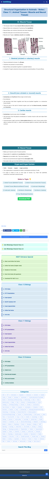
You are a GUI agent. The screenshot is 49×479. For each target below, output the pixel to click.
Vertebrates (42, 438)
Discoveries (4, 409)
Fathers (44, 414)
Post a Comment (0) (24, 236)
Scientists (43, 436)
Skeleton (4, 438)
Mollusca (10, 424)
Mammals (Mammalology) (26, 421)
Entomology (12, 412)
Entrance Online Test (22, 412)
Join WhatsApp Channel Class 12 (13, 249)
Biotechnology (27, 399)
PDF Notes (6, 289)
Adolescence (28, 394)
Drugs (17, 409)
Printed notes (30, 431)
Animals (3, 397)
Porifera (10, 431)
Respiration (4, 436)
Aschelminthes (24, 397)
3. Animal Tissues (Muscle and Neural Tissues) (16, 186)
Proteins (4, 434)
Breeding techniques (31, 402)
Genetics (27, 416)
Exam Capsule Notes (9, 306)
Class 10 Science (5, 407)
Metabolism (36, 421)
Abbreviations (14, 394)
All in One (6, 315)
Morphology (16, 424)
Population (4, 431)
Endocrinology (5, 412)
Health (41, 416)
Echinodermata (23, 409)
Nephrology (4, 426)
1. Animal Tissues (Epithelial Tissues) (13, 182)
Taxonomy (24, 438)
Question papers (18, 434)
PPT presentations (8, 329)
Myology (35, 424)
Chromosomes (36, 404)
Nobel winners (19, 426)
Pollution (31, 429)
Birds (34, 399)
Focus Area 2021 (10, 416)
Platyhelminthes (24, 429)
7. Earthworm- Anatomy (40, 190)
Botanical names (5, 402)
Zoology (29, 441)
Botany (12, 402)
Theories (30, 438)
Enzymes (19, 414)
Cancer (39, 402)
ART (8, 394)
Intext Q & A (7, 370)
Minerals (4, 424)
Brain (18, 402)
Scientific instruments (25, 436)
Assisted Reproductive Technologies (36, 397)
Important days (34, 419)
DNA (41, 407)
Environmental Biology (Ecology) (8, 414)
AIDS (3, 394)
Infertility (40, 419)
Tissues (35, 438)
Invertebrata (11, 421)
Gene (22, 416)
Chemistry (22, 404)
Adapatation (21, 394)
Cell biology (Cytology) (13, 404)
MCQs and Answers (9, 378)
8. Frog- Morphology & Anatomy (24, 194)
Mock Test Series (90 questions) (12, 274)
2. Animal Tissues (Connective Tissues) (35, 182)
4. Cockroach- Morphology (38, 186)
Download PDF (24, 199)
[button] (1, 2)
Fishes (3, 416)
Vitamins (8, 441)
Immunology (26, 419)
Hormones (10, 419)
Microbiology (43, 421)
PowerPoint (17, 431)
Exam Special (7, 297)
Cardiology (4, 404)
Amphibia (42, 394)
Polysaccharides (39, 429)
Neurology (11, 426)
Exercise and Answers (9, 374)
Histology (4, 419)
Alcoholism (36, 394)
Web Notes (3, 225)
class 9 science (37, 441)
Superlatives (16, 438)
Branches (23, 402)
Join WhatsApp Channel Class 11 (13, 245)
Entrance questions (32, 412)
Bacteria (4, 399)
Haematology (34, 416)
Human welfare (18, 419)
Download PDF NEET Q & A (10, 278)
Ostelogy (40, 426)
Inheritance (4, 421)
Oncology (34, 426)
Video (3, 441)
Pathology (4, 429)
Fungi (18, 416)
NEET (40, 424)
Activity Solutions (8, 383)
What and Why (23, 441)
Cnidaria (13, 407)
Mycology (29, 424)
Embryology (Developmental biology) (36, 409)
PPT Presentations (8, 293)
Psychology (10, 434)
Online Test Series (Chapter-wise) (12, 265)
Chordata (29, 404)
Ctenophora (35, 407)
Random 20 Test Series (9, 270)
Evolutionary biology (28, 414)
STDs (17, 436)
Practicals (23, 431)
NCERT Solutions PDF (9, 302)
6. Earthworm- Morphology (24, 190)
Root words (11, 436)
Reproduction (33, 434)
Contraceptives (28, 407)
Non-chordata (26, 426)
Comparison (19, 407)
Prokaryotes (38, 431)
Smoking (10, 438)
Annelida (9, 397)
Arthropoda (16, 397)
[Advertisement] (24, 80)
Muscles (23, 424)
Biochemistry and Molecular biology (15, 399)
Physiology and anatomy (14, 429)
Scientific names (35, 436)
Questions (26, 434)
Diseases (11, 409)
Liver (17, 421)
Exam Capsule (37, 414)
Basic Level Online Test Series (11, 261)
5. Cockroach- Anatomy (9, 190)
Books (38, 399)
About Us (24, 475)
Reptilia (39, 434)
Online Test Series (8, 310)
